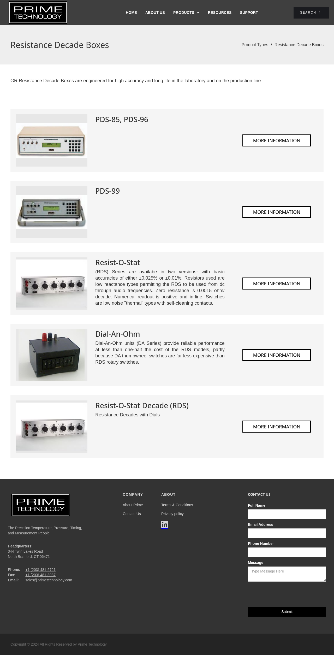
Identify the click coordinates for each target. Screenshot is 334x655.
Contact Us (132, 514)
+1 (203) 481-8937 (40, 575)
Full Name (256, 505)
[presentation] (287, 594)
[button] (186, 12)
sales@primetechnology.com (48, 580)
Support (249, 12)
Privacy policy (172, 514)
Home (131, 12)
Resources (220, 12)
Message (255, 562)
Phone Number (261, 543)
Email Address (260, 524)
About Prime (133, 505)
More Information (276, 140)
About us (155, 12)
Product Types (255, 45)
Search (310, 12)
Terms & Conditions (177, 505)
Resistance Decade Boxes (299, 45)
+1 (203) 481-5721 (40, 570)
